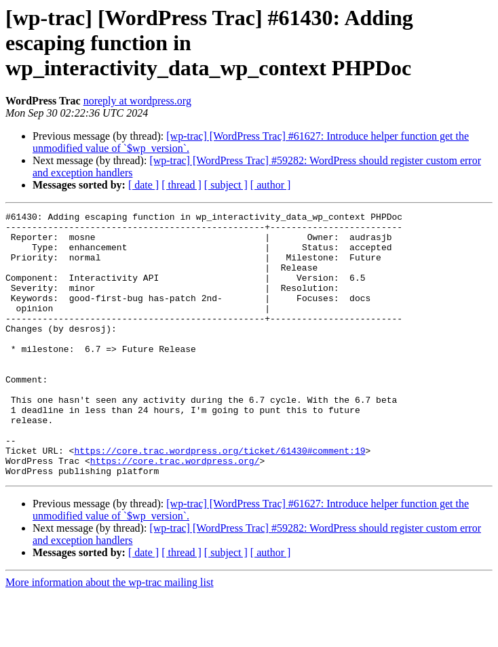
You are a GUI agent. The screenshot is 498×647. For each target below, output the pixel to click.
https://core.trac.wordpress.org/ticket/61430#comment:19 (219, 499)
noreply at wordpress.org (137, 100)
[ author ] (270, 185)
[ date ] (143, 185)
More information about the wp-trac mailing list (109, 635)
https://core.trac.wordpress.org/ (175, 511)
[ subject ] (226, 185)
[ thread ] (181, 185)
